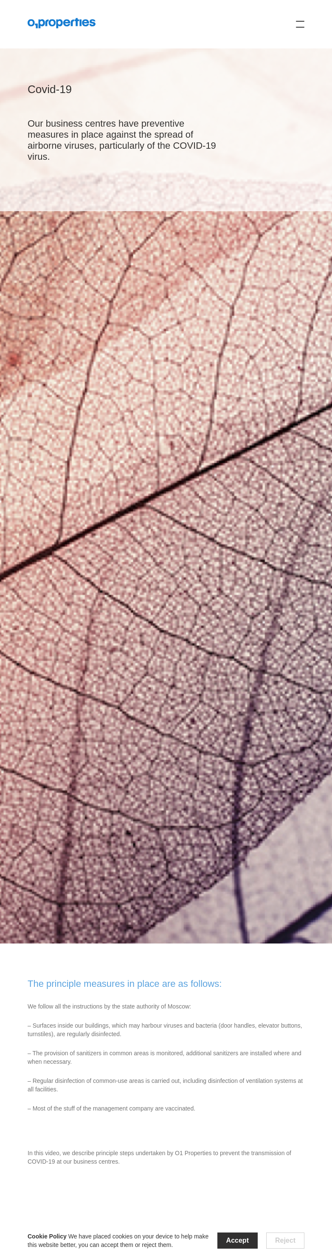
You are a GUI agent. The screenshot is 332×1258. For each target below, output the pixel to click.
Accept (237, 1240)
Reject (285, 1240)
